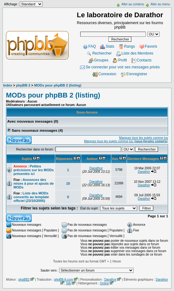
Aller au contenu (132, 4)
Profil (122, 60)
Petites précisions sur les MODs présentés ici (33, 170)
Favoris (151, 46)
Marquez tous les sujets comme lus (143, 138)
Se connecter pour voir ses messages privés (123, 67)
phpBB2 (24, 279)
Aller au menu (160, 4)
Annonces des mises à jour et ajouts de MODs (33, 183)
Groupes (101, 60)
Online (104, 283)
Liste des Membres (137, 53)
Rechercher (102, 53)
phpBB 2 (23, 85)
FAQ (92, 46)
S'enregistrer (136, 74)
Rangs (129, 46)
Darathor (96, 168)
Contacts (144, 60)
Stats (110, 46)
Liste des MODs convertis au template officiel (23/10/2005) (31, 197)
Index (7, 85)
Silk (68, 283)
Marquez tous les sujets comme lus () (126, 141)
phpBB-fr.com (63, 279)
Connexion (107, 74)
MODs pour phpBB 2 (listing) (57, 85)
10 (68, 183)
